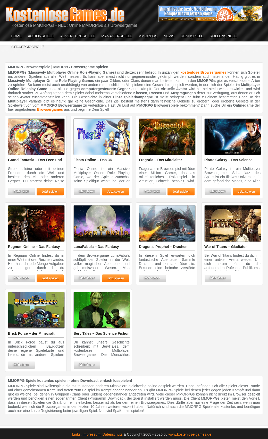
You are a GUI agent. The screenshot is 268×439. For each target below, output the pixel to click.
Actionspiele (41, 36)
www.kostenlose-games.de (190, 434)
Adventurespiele (77, 36)
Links (76, 434)
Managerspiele (116, 36)
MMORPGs (147, 36)
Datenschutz (112, 434)
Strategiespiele (27, 47)
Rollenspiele (223, 36)
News (169, 36)
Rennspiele (192, 36)
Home (16, 36)
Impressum (91, 434)
